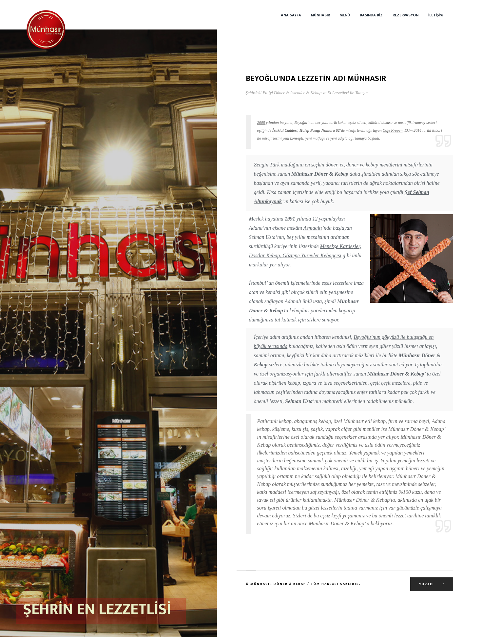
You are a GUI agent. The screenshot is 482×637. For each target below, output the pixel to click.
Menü (345, 15)
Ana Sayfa (291, 15)
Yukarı (431, 584)
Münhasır (320, 15)
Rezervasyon (405, 15)
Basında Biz (371, 15)
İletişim (435, 15)
